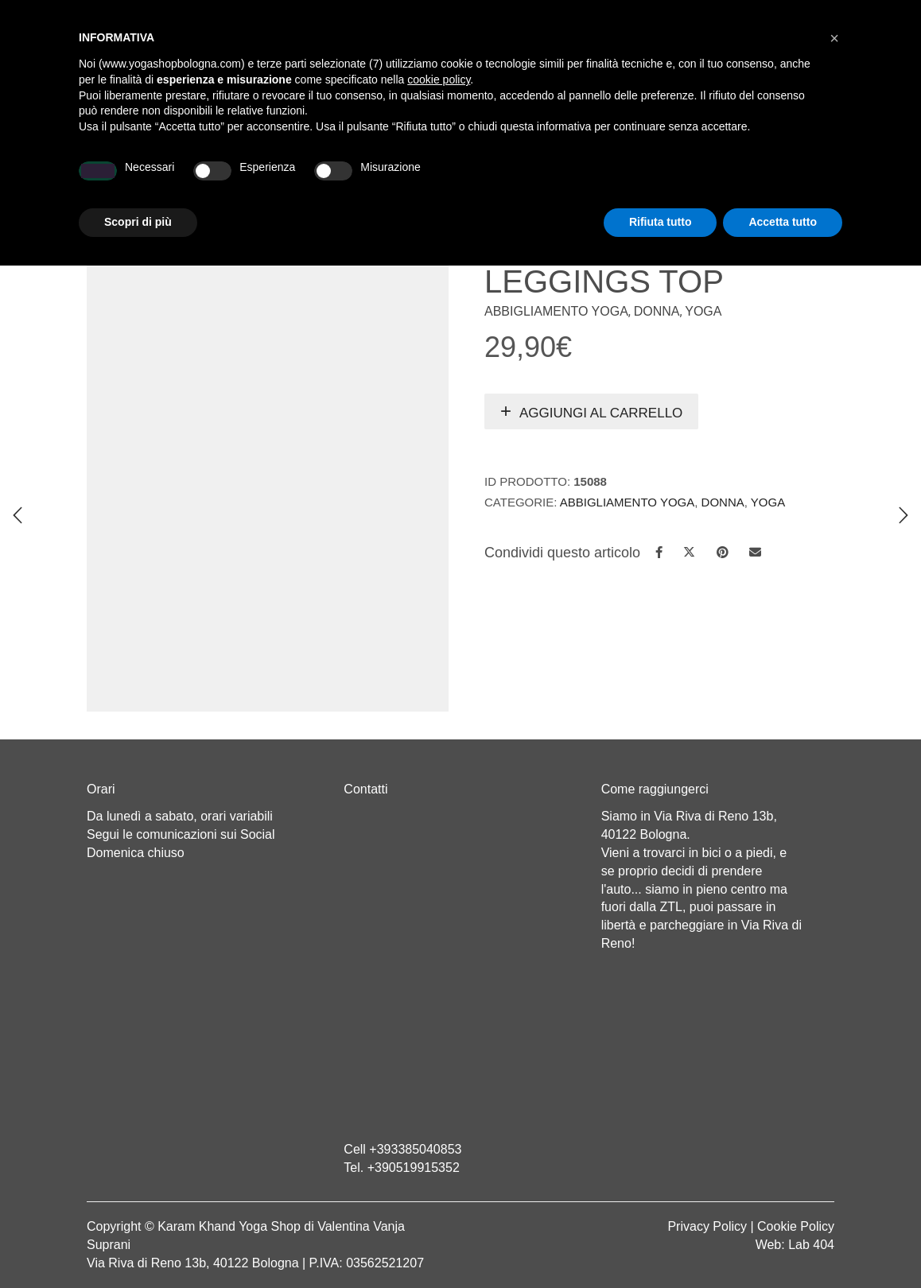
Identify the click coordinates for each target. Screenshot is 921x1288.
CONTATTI (748, 179)
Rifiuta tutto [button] (660, 1244)
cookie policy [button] (438, 1102)
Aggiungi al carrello (600, 413)
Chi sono (223, 179)
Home (163, 179)
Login (634, 16)
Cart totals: (141, 16)
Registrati (697, 16)
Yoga (283, 179)
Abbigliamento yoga (378, 179)
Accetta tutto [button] (782, 1244)
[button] (834, 1060)
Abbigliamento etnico (637, 179)
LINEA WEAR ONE (505, 179)
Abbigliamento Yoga (556, 311)
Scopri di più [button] (138, 1244)
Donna (657, 311)
